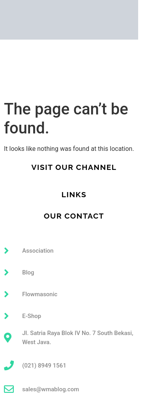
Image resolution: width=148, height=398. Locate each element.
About (8, 68)
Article (9, 87)
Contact (11, 93)
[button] (74, 57)
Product (74, 74)
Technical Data (21, 81)
